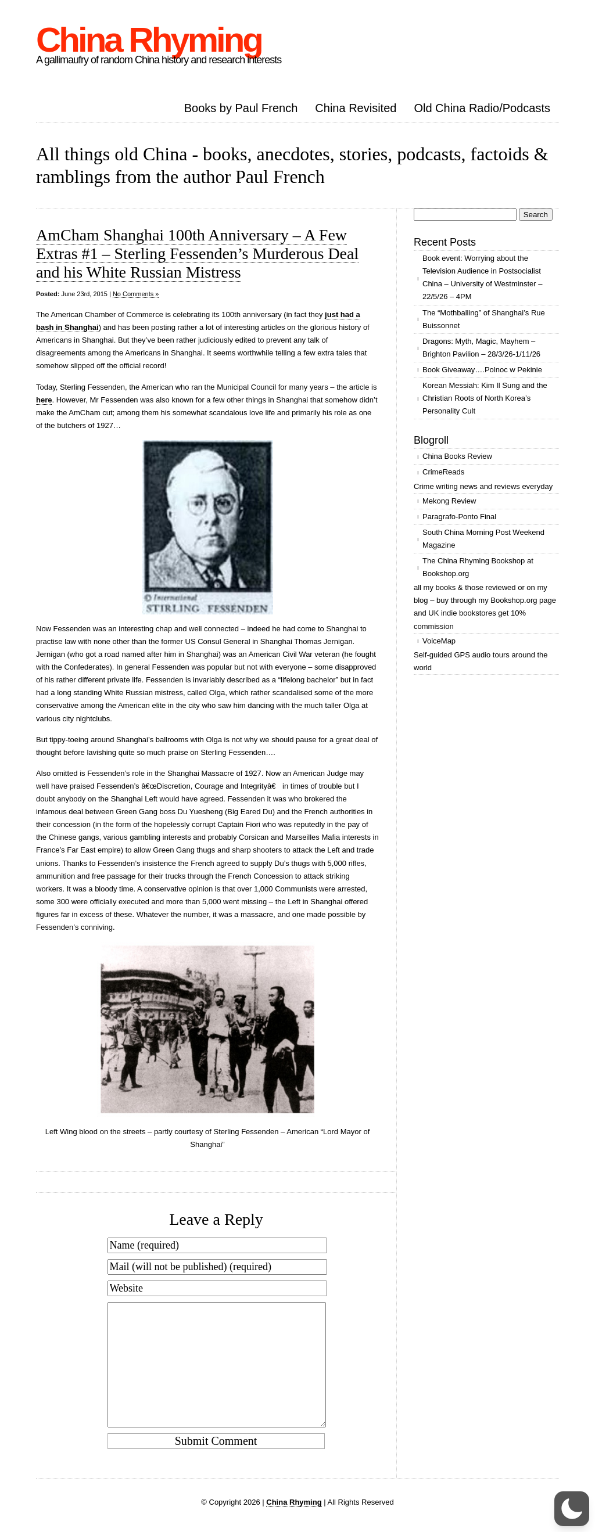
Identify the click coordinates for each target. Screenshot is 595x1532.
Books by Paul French (241, 108)
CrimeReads (443, 471)
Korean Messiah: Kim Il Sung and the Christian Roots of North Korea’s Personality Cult (484, 398)
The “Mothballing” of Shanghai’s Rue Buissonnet (483, 319)
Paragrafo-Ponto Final (459, 516)
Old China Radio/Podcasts (482, 108)
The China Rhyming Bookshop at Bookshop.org (477, 567)
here (44, 399)
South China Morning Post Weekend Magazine (483, 538)
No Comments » (136, 293)
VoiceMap (439, 640)
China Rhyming (148, 39)
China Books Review (457, 456)
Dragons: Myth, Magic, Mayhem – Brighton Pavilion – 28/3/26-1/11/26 (481, 347)
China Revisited (355, 108)
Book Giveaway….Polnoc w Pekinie (482, 369)
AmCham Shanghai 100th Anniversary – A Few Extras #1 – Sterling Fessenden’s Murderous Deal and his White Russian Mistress (197, 253)
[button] (571, 1508)
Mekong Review (449, 501)
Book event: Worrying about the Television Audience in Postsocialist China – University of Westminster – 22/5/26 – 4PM (482, 277)
